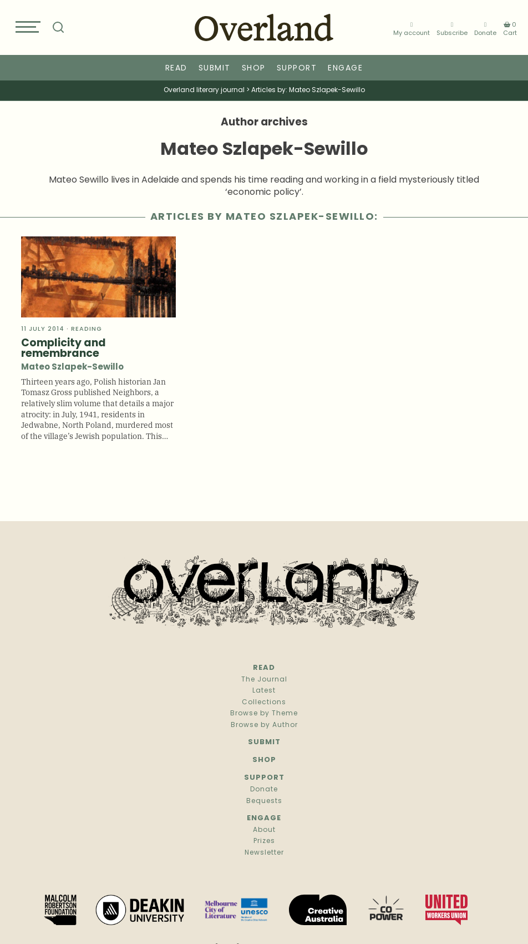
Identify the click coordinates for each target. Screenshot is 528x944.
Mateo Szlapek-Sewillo (72, 368)
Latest (264, 691)
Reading (86, 329)
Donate (485, 28)
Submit (215, 68)
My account (411, 28)
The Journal (264, 680)
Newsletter (264, 853)
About (264, 830)
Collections (264, 702)
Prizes (264, 841)
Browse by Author (264, 725)
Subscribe (452, 28)
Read (176, 68)
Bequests (264, 801)
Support (297, 68)
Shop (254, 68)
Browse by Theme (264, 713)
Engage (345, 68)
